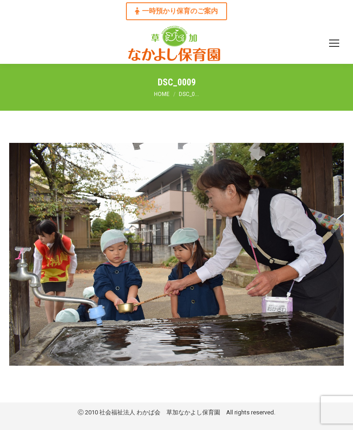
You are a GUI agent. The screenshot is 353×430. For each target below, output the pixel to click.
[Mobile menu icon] (334, 43)
